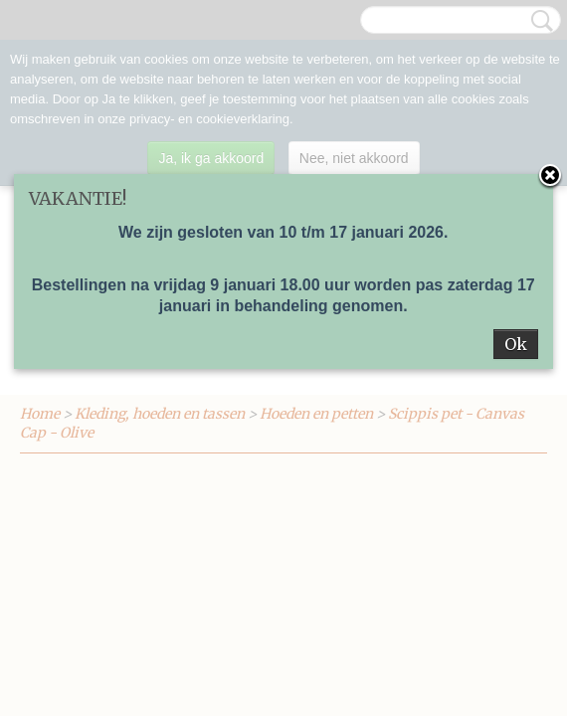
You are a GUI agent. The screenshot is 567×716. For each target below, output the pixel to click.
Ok (515, 344)
